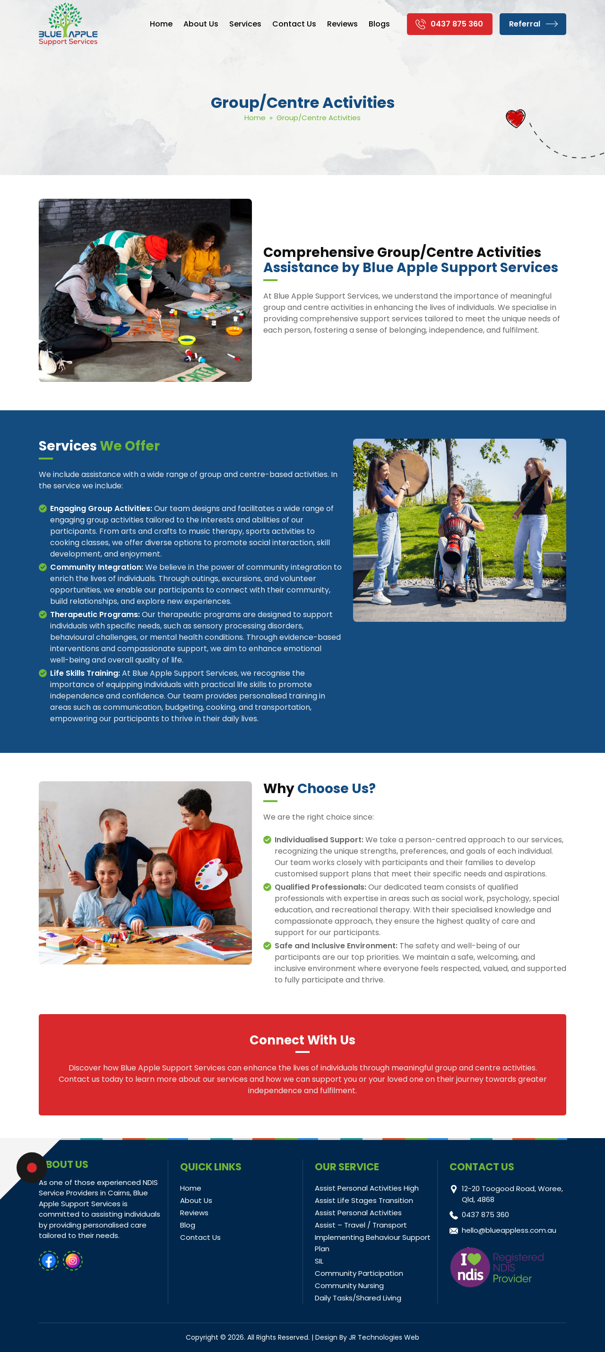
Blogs (379, 23)
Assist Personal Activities (358, 1213)
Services (245, 23)
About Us (200, 23)
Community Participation (359, 1273)
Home (161, 23)
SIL (319, 1261)
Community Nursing (349, 1285)
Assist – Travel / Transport (361, 1225)
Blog (187, 1225)
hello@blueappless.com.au (509, 1230)
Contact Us (294, 23)
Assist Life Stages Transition (364, 1200)
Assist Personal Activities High (367, 1188)
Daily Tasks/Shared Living (358, 1298)
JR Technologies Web (384, 1337)
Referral (524, 23)
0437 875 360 (457, 23)
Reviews (342, 23)
